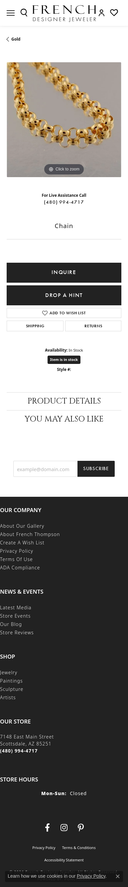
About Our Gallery (22, 526)
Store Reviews (17, 632)
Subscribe (96, 468)
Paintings (11, 681)
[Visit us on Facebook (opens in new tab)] (47, 827)
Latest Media (16, 607)
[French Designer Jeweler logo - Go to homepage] (64, 13)
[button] (24, 13)
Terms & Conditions (79, 847)
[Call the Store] (19, 750)
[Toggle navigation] (10, 13)
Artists (8, 697)
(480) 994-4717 (64, 202)
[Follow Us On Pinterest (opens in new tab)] (80, 827)
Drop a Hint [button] (64, 295)
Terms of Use (16, 559)
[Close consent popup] (118, 876)
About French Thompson (30, 534)
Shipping (35, 326)
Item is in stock (64, 359)
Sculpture (11, 689)
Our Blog (11, 624)
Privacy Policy (16, 551)
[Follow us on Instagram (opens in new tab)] (64, 827)
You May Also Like (64, 419)
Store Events (15, 616)
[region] (64, 119)
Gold (15, 39)
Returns (93, 326)
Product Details (64, 401)
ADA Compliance (20, 567)
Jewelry (8, 672)
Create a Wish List (22, 542)
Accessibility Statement (64, 859)
